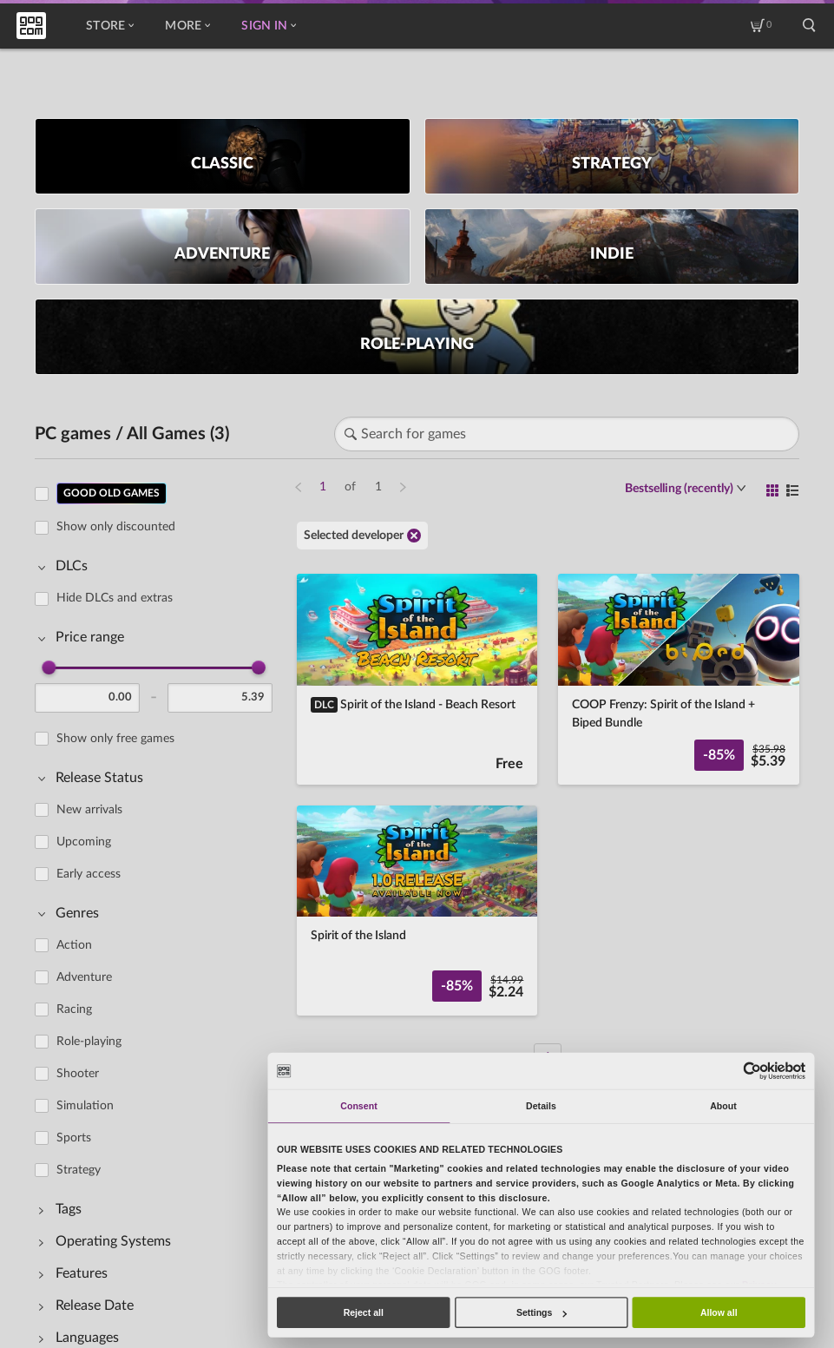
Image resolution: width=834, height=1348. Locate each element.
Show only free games (115, 739)
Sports (73, 1138)
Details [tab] (541, 1106)
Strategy (78, 1170)
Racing (74, 1009)
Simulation (85, 1106)
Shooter (77, 1074)
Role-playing (88, 1042)
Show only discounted (115, 527)
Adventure (84, 977)
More (187, 26)
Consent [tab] (358, 1106)
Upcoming (83, 842)
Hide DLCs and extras (114, 598)
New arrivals (89, 810)
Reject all (364, 1312)
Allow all (719, 1312)
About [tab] (723, 1106)
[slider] (49, 667)
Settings (541, 1312)
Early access (88, 874)
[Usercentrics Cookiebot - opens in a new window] (752, 1071)
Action (74, 945)
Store (110, 26)
